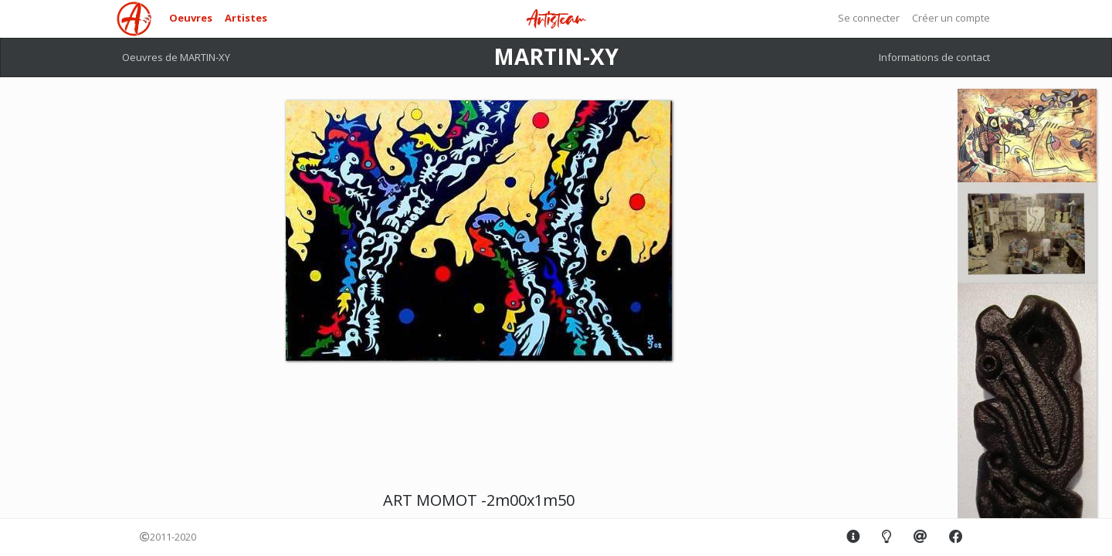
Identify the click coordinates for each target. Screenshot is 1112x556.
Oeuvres (190, 18)
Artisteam (556, 20)
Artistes (246, 18)
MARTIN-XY (556, 56)
